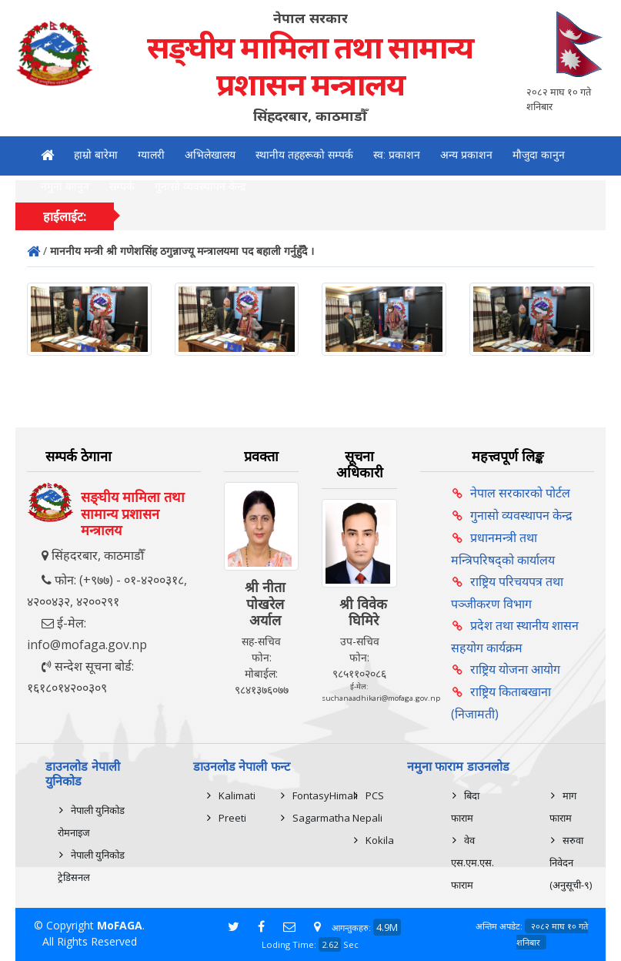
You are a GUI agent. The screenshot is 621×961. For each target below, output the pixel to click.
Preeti (232, 818)
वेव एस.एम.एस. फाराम (472, 862)
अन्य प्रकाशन (466, 155)
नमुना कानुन (65, 186)
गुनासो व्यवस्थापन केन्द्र (200, 186)
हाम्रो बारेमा (96, 155)
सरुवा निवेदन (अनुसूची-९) (570, 862)
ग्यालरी (151, 155)
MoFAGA (119, 925)
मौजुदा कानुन (538, 155)
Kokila (380, 840)
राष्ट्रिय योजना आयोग (515, 669)
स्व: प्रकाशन (396, 155)
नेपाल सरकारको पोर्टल (520, 492)
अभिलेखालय (210, 155)
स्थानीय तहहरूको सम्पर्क (304, 155)
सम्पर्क (122, 186)
